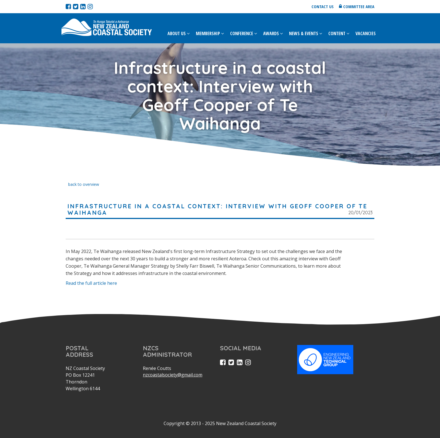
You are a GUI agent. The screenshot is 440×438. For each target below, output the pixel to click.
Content (336, 33)
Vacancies (366, 33)
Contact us (322, 6)
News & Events (303, 33)
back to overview (83, 184)
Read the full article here (91, 283)
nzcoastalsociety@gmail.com (172, 375)
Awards (271, 33)
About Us (177, 33)
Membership (208, 33)
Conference (241, 33)
